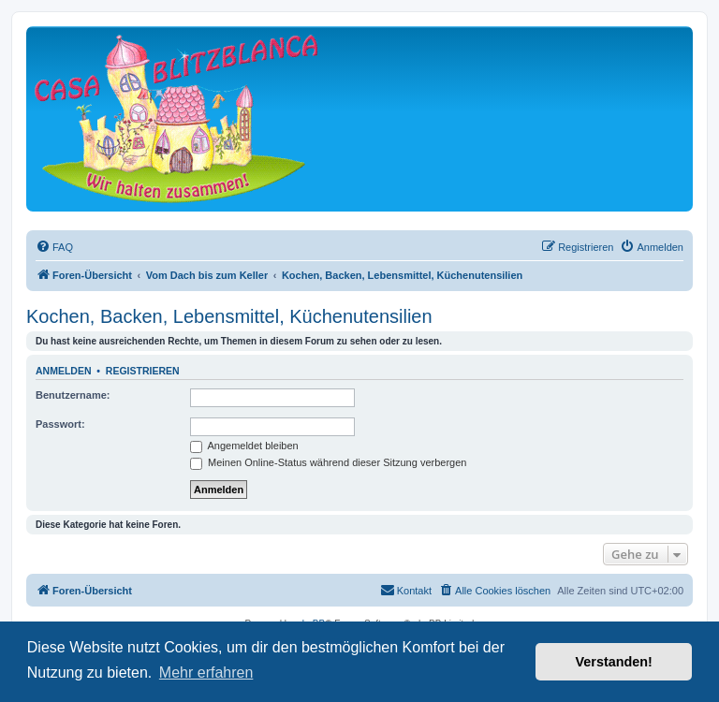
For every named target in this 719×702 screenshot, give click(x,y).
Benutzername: (73, 395)
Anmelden (64, 370)
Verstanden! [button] (614, 661)
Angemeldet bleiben (244, 445)
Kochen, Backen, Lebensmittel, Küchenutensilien (229, 316)
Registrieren (143, 370)
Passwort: (60, 424)
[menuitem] (54, 247)
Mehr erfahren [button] (206, 672)
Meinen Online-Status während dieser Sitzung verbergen (328, 462)
